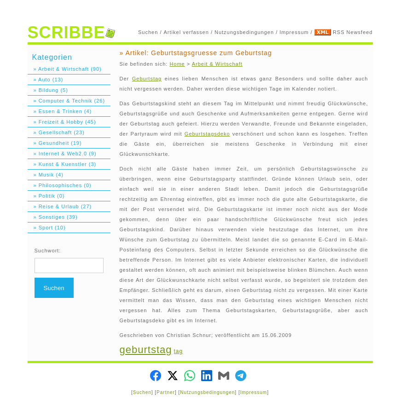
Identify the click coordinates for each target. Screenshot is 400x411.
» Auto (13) (46, 79)
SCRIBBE (71, 32)
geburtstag (146, 349)
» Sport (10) (47, 227)
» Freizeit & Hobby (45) (62, 122)
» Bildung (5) (48, 90)
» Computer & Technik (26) (66, 100)
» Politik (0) (46, 196)
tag (178, 351)
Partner (166, 392)
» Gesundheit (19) (55, 143)
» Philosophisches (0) (60, 185)
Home (177, 64)
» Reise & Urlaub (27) (60, 206)
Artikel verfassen (186, 32)
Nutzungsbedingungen (244, 32)
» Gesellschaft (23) (56, 132)
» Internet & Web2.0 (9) (62, 153)
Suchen (148, 32)
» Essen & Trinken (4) (60, 111)
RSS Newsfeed (353, 32)
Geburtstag (147, 78)
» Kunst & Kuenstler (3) (62, 164)
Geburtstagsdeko (207, 134)
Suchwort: (48, 250)
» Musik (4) (46, 174)
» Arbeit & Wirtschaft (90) (65, 69)
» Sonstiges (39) (53, 217)
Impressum (293, 32)
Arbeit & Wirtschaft (217, 64)
